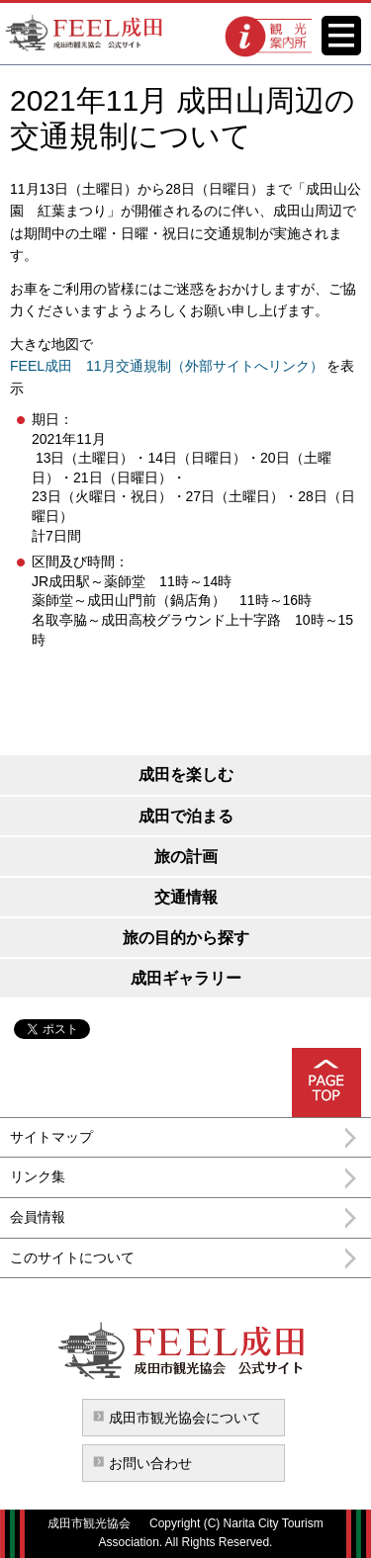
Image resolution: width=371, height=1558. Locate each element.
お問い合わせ (150, 1463)
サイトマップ (51, 1137)
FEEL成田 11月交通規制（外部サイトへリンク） (167, 366)
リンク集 (37, 1176)
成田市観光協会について (185, 1418)
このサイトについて (72, 1257)
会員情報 (37, 1217)
